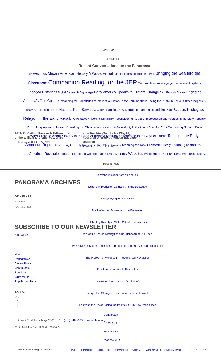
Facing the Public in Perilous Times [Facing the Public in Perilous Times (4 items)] (170, 101)
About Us (111, 323)
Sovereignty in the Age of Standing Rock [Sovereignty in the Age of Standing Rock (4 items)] (142, 127)
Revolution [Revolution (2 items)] (110, 127)
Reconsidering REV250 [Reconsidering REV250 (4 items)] (129, 118)
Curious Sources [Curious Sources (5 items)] (149, 83)
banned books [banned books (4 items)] (123, 73)
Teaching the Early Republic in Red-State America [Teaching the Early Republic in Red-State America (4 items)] (89, 145)
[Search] (205, 348)
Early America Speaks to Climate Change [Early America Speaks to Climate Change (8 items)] (126, 92)
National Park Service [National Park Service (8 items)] (76, 110)
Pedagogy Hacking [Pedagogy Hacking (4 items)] (88, 118)
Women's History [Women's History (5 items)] (193, 154)
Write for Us (111, 331)
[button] (111, 50)
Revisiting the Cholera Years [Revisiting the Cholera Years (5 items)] (84, 127)
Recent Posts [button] (111, 163)
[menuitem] (205, 348)
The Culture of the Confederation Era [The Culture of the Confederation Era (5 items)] (86, 154)
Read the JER (111, 339)
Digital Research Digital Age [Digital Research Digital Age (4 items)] (75, 92)
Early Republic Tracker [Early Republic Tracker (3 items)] (173, 92)
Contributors (111, 314)
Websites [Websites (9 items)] (135, 154)
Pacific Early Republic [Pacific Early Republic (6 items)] (122, 109)
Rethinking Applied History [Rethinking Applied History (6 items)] (46, 127)
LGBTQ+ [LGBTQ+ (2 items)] (53, 110)
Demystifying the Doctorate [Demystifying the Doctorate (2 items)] (174, 83)
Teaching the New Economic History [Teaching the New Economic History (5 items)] (146, 145)
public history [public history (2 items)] (107, 119)
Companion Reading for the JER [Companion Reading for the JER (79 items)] (92, 82)
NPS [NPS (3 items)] (102, 109)
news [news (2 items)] (96, 110)
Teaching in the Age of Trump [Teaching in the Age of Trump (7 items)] (144, 136)
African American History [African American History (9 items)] (68, 73)
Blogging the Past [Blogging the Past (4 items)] (143, 73)
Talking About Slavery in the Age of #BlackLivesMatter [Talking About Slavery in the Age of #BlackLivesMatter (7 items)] (81, 136)
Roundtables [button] (111, 58)
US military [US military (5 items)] (119, 154)
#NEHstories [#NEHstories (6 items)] (37, 73)
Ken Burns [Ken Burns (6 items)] (41, 109)
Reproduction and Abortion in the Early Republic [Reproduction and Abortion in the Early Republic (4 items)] (175, 118)
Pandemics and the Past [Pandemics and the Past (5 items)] (155, 109)
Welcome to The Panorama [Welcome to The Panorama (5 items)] (162, 154)
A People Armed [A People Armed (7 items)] (101, 73)
